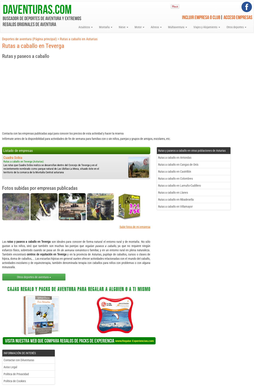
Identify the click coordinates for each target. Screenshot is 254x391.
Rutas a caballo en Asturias (78, 39)
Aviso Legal (10, 367)
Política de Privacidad (16, 374)
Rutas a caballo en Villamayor (175, 206)
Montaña (105, 27)
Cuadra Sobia (12, 157)
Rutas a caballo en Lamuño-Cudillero (179, 185)
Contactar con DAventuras (19, 360)
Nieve (123, 27)
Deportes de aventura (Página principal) (29, 39)
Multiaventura (177, 27)
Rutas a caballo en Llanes (173, 192)
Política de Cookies (15, 381)
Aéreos (156, 27)
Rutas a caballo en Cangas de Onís (178, 164)
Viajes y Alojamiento (206, 27)
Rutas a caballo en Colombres (175, 178)
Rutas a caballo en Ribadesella (176, 199)
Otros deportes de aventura (34, 277)
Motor (139, 27)
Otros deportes (236, 27)
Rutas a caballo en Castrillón (174, 171)
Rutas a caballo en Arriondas (174, 157)
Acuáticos (86, 27)
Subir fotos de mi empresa (135, 227)
